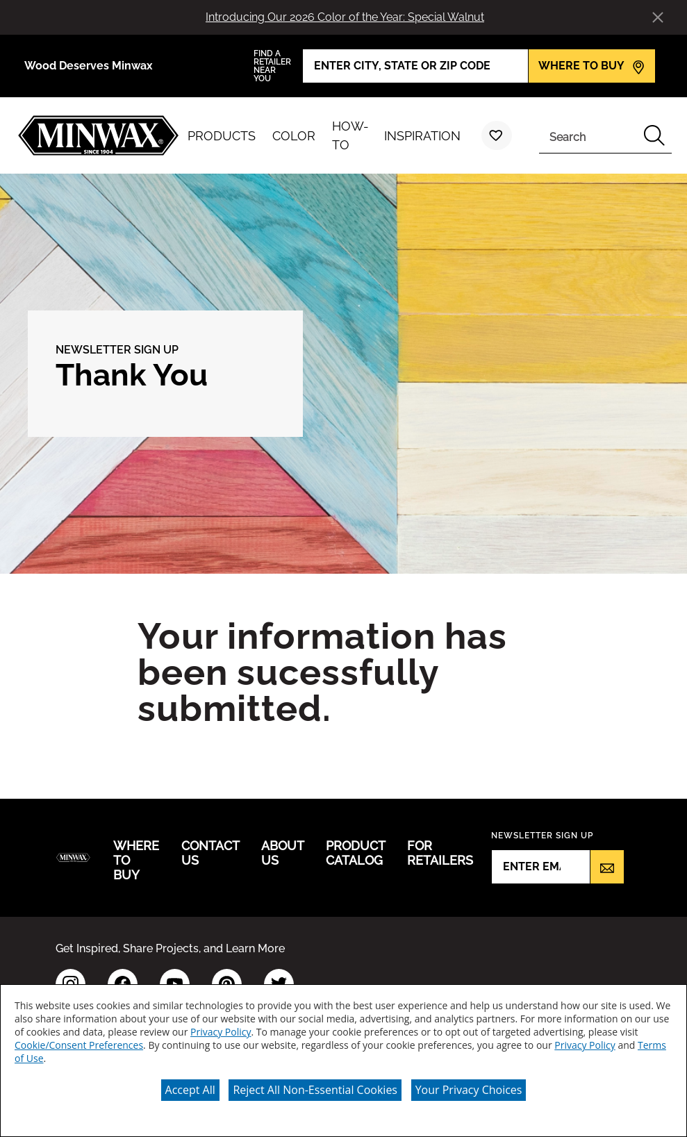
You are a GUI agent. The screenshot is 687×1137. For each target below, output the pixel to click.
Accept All (190, 1089)
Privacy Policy (220, 1031)
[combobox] (588, 135)
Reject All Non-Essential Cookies (315, 1089)
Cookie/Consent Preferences (79, 1045)
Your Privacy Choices (468, 1089)
